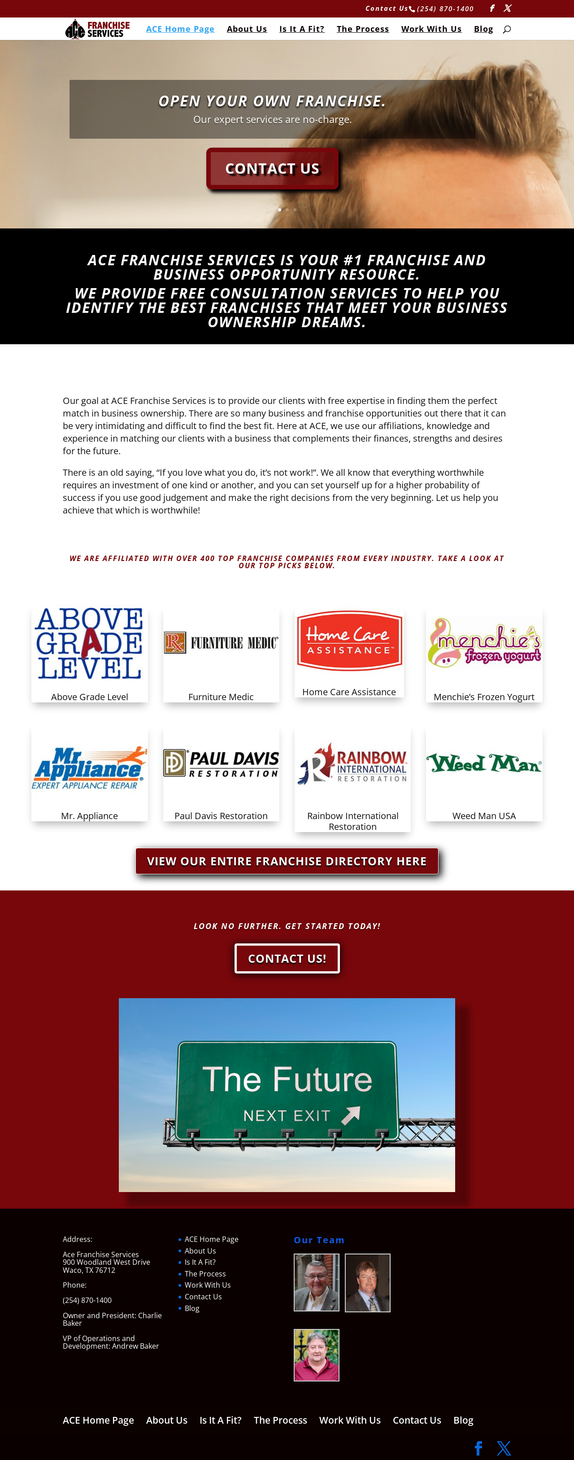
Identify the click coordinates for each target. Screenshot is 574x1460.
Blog (483, 30)
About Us (247, 30)
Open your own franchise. (272, 101)
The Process (363, 30)
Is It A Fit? (302, 30)
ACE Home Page (180, 30)
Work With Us (431, 30)
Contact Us (387, 9)
